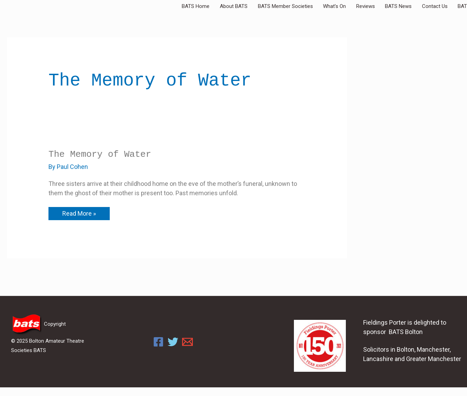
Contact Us (444, 6)
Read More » (79, 212)
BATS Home (235, 6)
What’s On (358, 6)
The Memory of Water (99, 154)
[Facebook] (158, 341)
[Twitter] (173, 341)
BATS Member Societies (314, 6)
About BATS (268, 6)
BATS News (412, 6)
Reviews (384, 6)
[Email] (187, 341)
